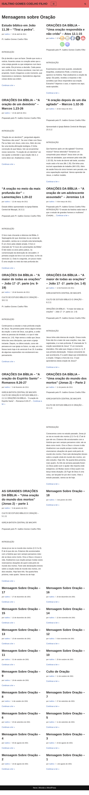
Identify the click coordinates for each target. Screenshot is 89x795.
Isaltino (7, 34)
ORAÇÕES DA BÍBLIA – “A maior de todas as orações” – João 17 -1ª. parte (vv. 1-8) (66, 280)
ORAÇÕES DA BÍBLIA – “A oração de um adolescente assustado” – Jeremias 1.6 (65, 193)
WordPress (51, 793)
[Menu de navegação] (53, 4)
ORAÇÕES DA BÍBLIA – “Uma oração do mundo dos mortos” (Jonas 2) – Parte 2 (66, 379)
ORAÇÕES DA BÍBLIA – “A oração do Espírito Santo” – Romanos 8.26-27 (21, 379)
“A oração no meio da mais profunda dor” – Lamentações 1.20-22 (21, 193)
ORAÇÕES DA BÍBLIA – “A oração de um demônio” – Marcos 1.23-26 (21, 104)
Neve (35, 793)
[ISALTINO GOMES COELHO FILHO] (24, 4)
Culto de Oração (58, 676)
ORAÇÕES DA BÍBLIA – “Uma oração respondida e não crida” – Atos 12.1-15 (65, 30)
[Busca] (85, 4)
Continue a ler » (8, 85)
